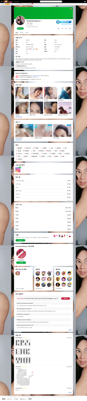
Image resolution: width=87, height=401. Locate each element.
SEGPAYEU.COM (30, 396)
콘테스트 (23, 4)
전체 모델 (2, 4)
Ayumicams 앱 (29, 4)
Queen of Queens (36, 75)
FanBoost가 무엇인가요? (67, 24)
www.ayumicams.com (13, 396)
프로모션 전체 (18, 4)
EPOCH (26, 396)
